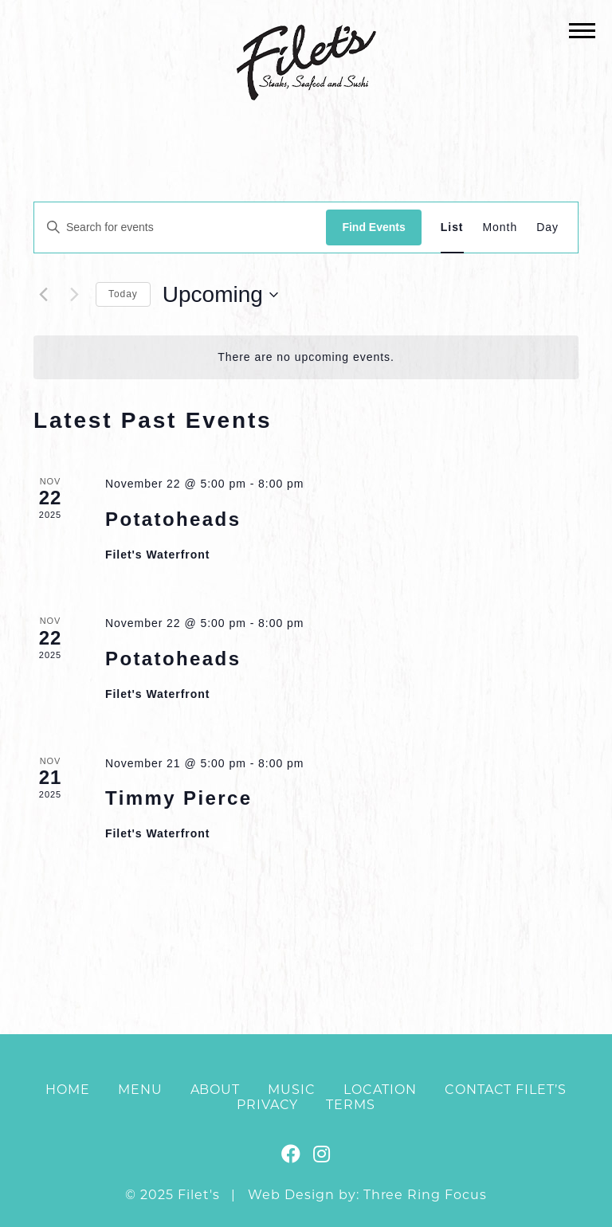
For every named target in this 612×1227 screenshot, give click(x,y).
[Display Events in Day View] (547, 227)
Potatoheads (173, 519)
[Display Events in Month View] (500, 227)
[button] (582, 30)
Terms (350, 1104)
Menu (140, 1089)
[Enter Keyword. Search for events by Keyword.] (180, 227)
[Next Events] (74, 294)
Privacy (268, 1104)
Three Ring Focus (425, 1194)
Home (67, 1089)
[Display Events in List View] (452, 227)
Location (380, 1089)
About (215, 1089)
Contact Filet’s (506, 1089)
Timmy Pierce (178, 798)
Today (123, 294)
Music (292, 1089)
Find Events (373, 227)
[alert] (306, 357)
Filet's (306, 62)
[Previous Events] (43, 294)
